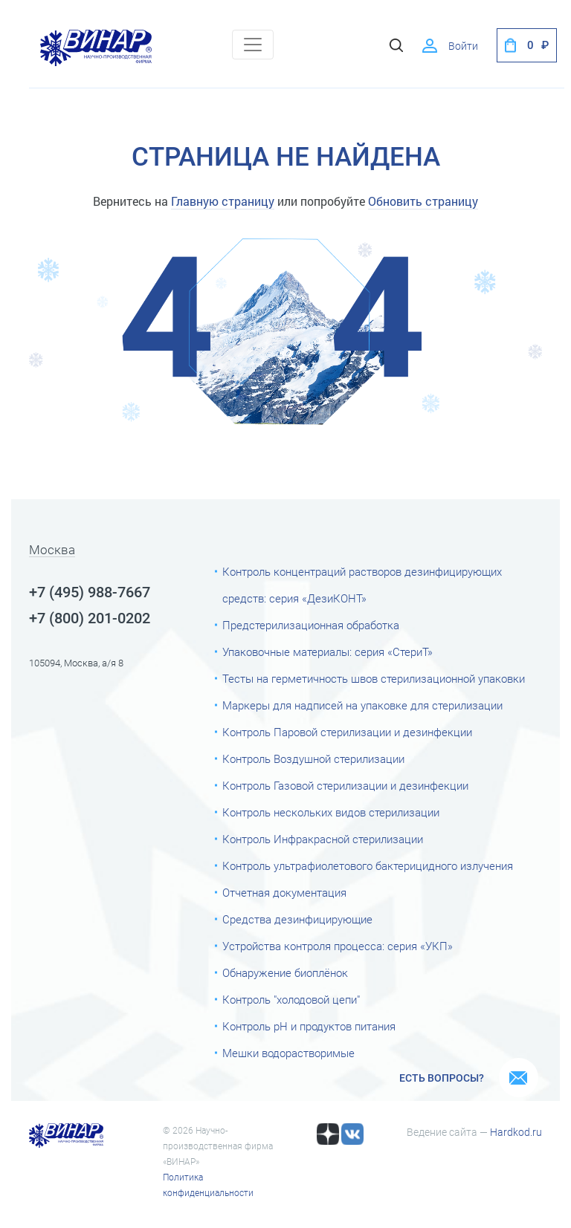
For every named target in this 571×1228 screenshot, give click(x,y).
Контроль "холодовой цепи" (291, 1000)
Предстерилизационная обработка (310, 625)
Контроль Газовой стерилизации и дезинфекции (345, 786)
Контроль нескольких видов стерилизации (330, 812)
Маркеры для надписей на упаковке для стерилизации (362, 705)
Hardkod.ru (516, 1132)
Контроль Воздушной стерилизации (313, 759)
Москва (52, 550)
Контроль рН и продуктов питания (309, 1026)
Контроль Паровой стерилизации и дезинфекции (347, 732)
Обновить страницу (423, 201)
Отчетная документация (284, 893)
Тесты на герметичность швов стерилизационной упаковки (373, 679)
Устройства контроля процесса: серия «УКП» (337, 946)
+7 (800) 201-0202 (89, 618)
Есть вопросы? (441, 1078)
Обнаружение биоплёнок (285, 973)
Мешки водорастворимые (288, 1053)
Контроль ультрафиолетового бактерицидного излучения (367, 866)
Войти (463, 46)
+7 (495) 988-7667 (89, 592)
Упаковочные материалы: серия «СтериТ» (327, 652)
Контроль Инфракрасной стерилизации (322, 839)
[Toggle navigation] (253, 44)
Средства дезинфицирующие (297, 919)
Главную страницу (222, 201)
